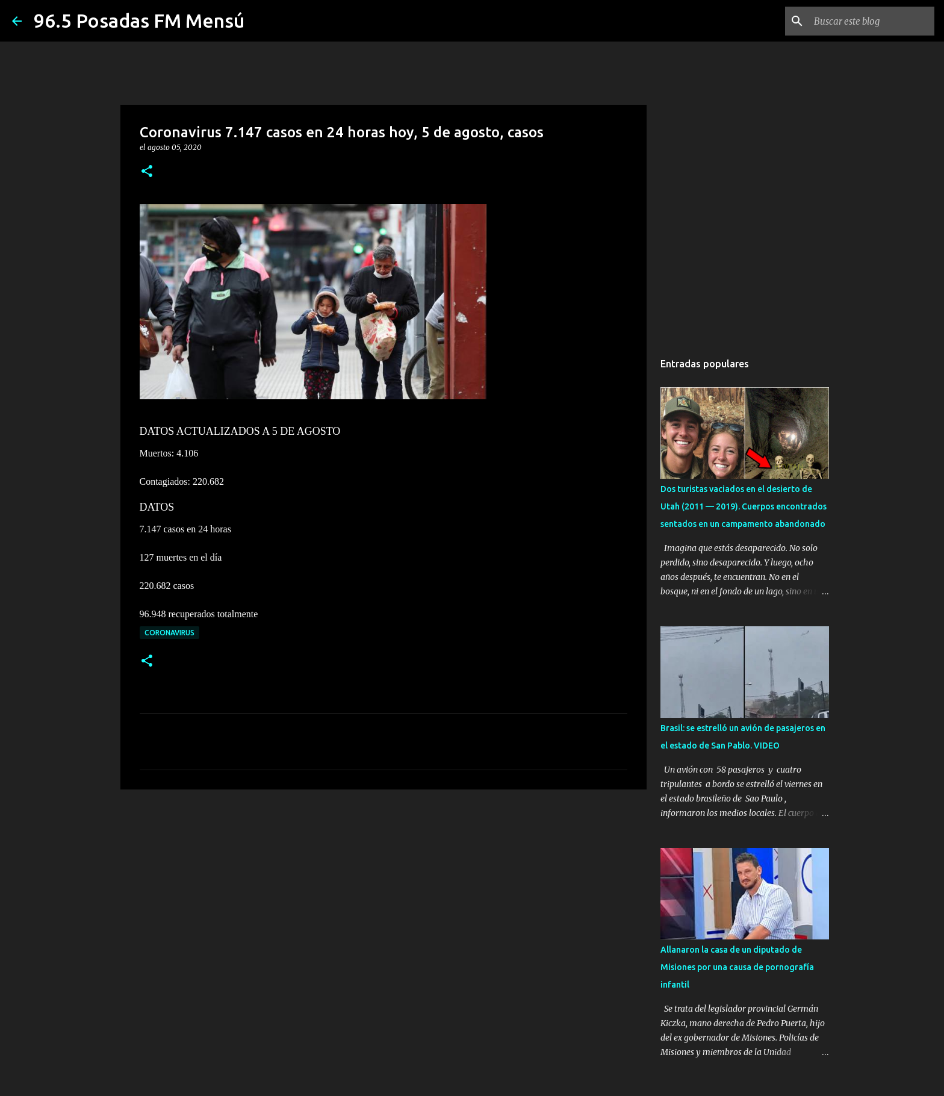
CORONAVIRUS (169, 633)
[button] (147, 172)
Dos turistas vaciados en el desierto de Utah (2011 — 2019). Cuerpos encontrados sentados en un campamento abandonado (743, 506)
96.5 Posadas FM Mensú (139, 20)
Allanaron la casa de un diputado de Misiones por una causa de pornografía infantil (737, 967)
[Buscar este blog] (871, 21)
